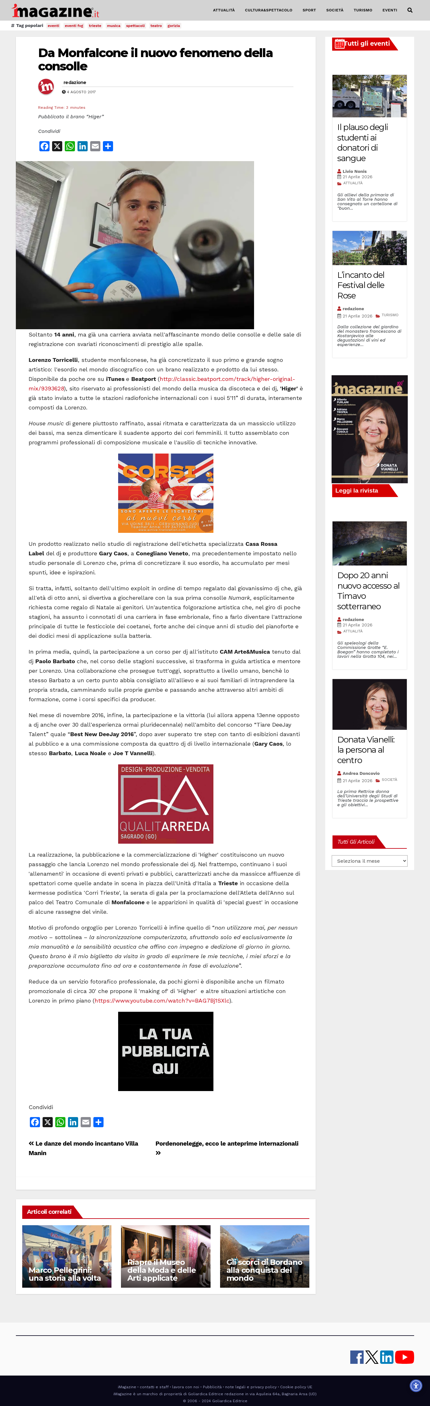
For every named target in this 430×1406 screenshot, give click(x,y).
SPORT (309, 10)
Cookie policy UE (296, 1387)
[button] (410, 10)
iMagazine (127, 1387)
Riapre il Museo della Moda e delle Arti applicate (161, 1270)
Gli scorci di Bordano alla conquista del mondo (264, 1270)
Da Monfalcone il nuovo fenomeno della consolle (155, 59)
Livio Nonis (355, 171)
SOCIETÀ (334, 10)
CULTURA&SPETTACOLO (268, 10)
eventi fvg (74, 25)
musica (113, 25)
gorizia (174, 25)
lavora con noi (185, 1387)
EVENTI (390, 10)
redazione (75, 82)
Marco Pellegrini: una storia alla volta (65, 1274)
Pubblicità (212, 1387)
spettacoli (135, 25)
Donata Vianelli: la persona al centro (365, 750)
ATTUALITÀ (224, 10)
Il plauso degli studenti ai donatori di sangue (362, 142)
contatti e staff (154, 1387)
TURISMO (363, 10)
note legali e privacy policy (251, 1387)
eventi (53, 25)
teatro (156, 25)
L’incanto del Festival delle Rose (360, 285)
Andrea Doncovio (361, 773)
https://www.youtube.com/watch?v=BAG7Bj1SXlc (162, 1000)
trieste (95, 25)
